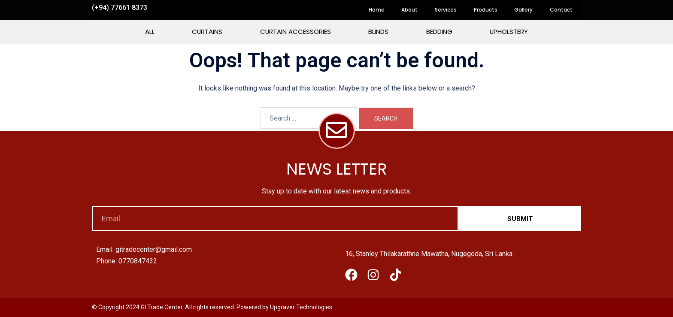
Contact (561, 9)
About (409, 9)
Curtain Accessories (295, 31)
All (148, 31)
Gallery (523, 9)
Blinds (379, 31)
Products (485, 9)
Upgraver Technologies (301, 307)
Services (445, 9)
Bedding (440, 31)
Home (376, 9)
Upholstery (510, 31)
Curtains (206, 31)
